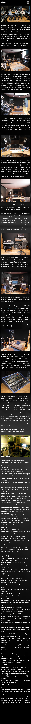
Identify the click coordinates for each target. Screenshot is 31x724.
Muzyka (19, 3)
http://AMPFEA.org (12, 308)
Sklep (23, 3)
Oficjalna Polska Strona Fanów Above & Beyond (3, 2)
